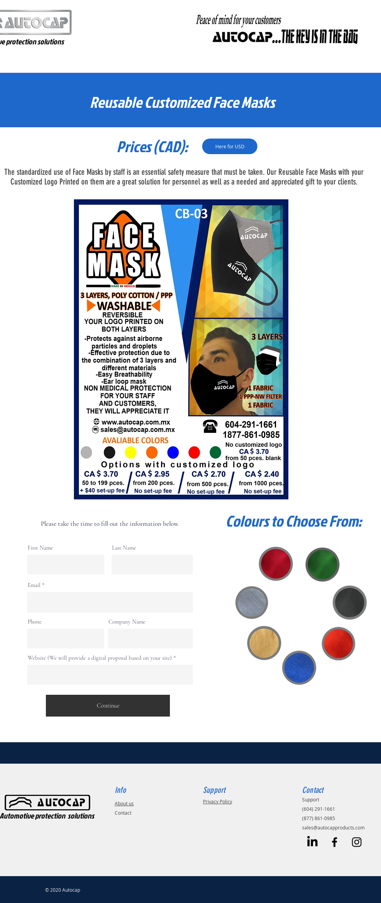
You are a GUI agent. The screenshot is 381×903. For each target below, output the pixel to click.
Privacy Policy (217, 801)
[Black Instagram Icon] (356, 842)
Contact (123, 813)
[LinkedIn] (312, 842)
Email (34, 585)
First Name (40, 548)
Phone (35, 622)
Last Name (124, 548)
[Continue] (108, 706)
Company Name (126, 622)
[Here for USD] (229, 146)
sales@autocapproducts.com (333, 827)
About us (124, 803)
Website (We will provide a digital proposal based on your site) (100, 658)
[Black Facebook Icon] (334, 842)
